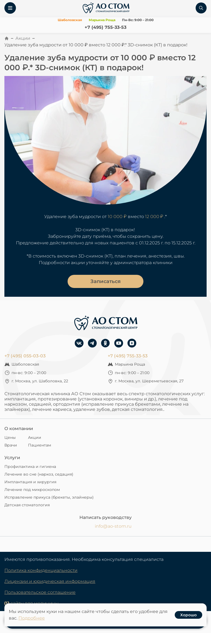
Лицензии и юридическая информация (49, 581)
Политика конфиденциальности (40, 570)
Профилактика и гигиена (30, 466)
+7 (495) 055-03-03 (25, 355)
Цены (10, 437)
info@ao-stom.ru (113, 526)
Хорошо (188, 614)
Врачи (10, 445)
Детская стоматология (27, 504)
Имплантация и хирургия (30, 481)
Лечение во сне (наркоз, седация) (38, 474)
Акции (22, 38)
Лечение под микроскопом (32, 489)
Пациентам (39, 445)
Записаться (105, 281)
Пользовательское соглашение (40, 592)
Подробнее (31, 618)
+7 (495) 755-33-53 (105, 27)
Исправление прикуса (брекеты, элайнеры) (49, 497)
